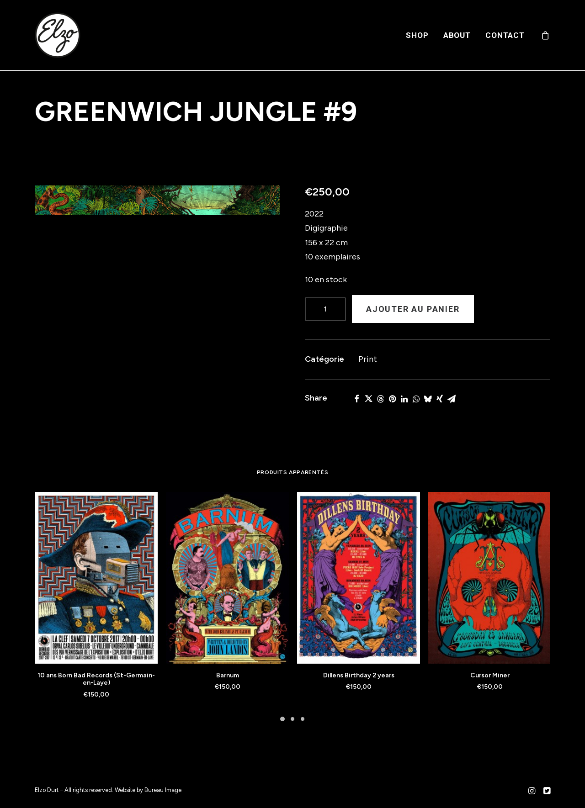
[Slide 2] (292, 719)
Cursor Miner (490, 675)
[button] (157, 200)
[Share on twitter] (368, 398)
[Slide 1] (282, 719)
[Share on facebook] (356, 398)
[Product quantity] (325, 309)
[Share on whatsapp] (415, 398)
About (457, 35)
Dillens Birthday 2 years (358, 675)
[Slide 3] (303, 719)
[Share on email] (451, 398)
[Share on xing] (439, 398)
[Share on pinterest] (392, 398)
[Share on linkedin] (404, 398)
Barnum (227, 675)
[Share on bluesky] (427, 398)
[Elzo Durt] (57, 35)
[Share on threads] (380, 398)
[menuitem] (417, 35)
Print (367, 359)
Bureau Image (162, 790)
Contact (505, 35)
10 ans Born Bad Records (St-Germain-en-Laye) (96, 679)
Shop (417, 35)
